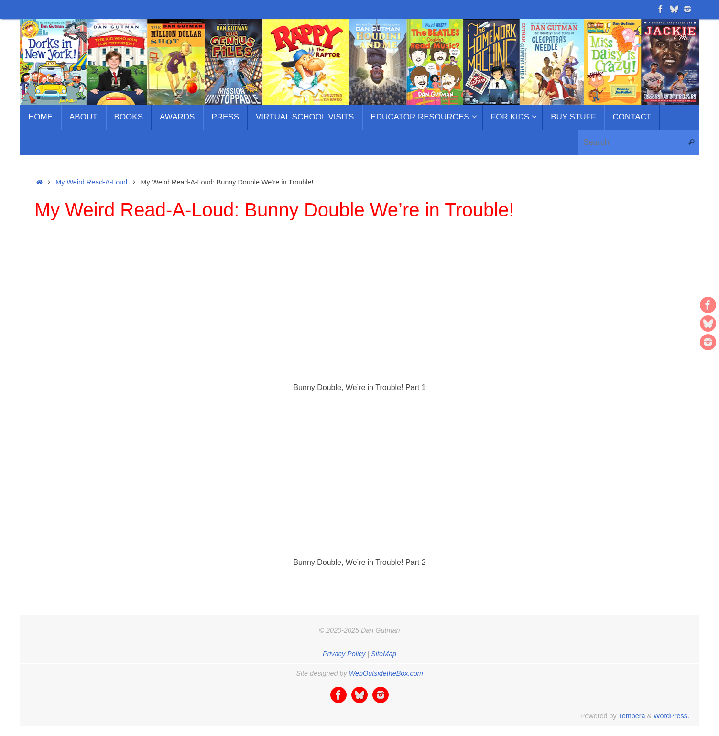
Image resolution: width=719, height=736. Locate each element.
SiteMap (383, 654)
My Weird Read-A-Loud (91, 182)
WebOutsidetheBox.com (386, 673)
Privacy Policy (344, 654)
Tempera (631, 716)
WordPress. (671, 716)
